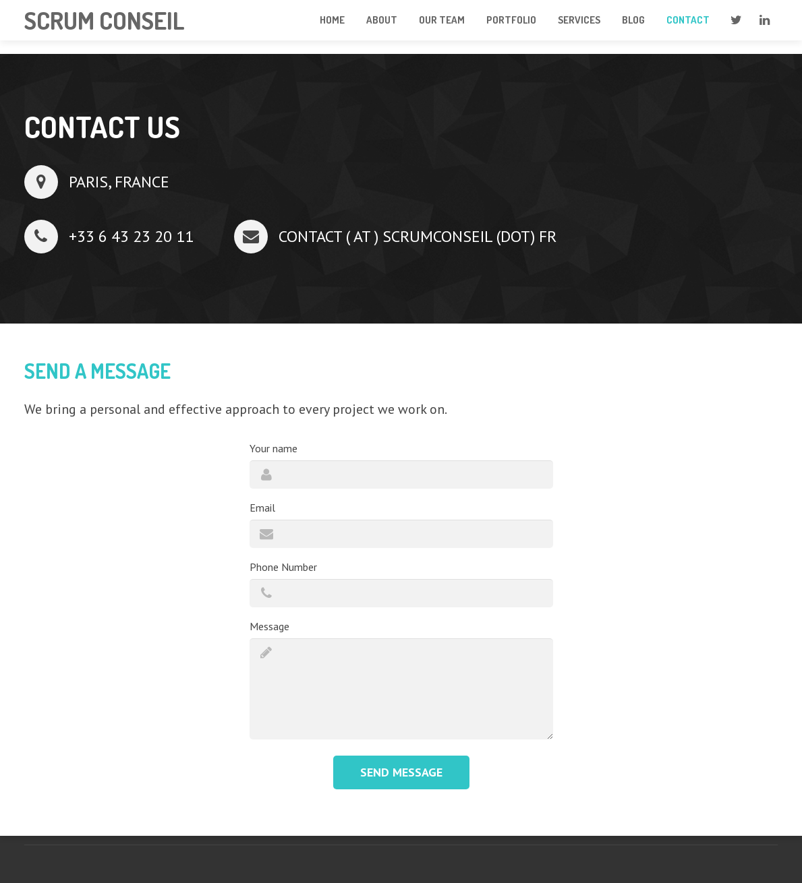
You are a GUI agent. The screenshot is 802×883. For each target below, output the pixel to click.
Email (262, 507)
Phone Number (283, 567)
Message (269, 626)
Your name (273, 448)
